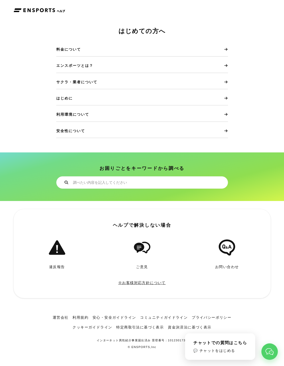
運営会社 (61, 317)
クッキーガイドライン (92, 327)
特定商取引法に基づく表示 (140, 327)
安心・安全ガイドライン (114, 317)
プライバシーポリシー (211, 317)
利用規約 (80, 317)
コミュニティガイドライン (164, 317)
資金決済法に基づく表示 (189, 327)
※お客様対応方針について (142, 283)
